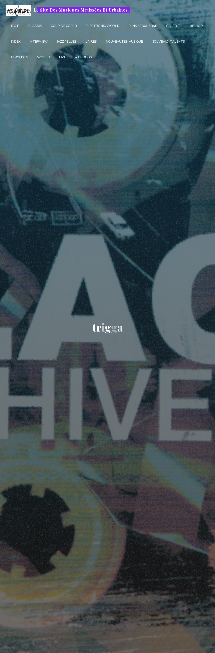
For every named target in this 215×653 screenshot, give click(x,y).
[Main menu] (205, 10)
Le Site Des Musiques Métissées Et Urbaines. (81, 10)
